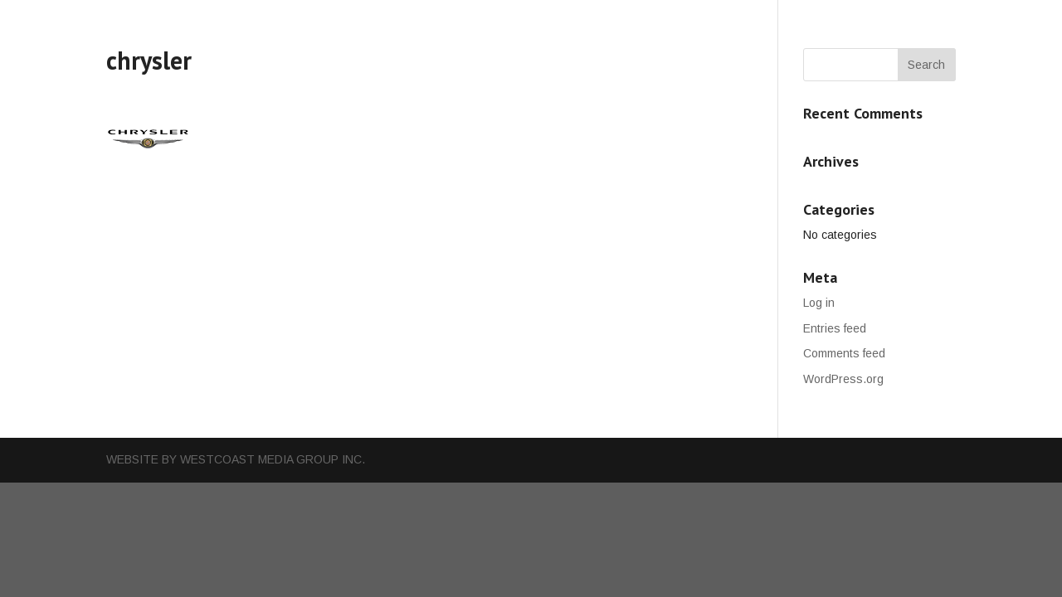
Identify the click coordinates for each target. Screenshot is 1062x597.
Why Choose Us (343, 18)
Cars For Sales (555, 18)
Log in (819, 302)
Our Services (451, 18)
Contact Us (732, 18)
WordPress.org (843, 379)
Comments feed (844, 353)
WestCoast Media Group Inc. (272, 459)
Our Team (649, 18)
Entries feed (834, 328)
